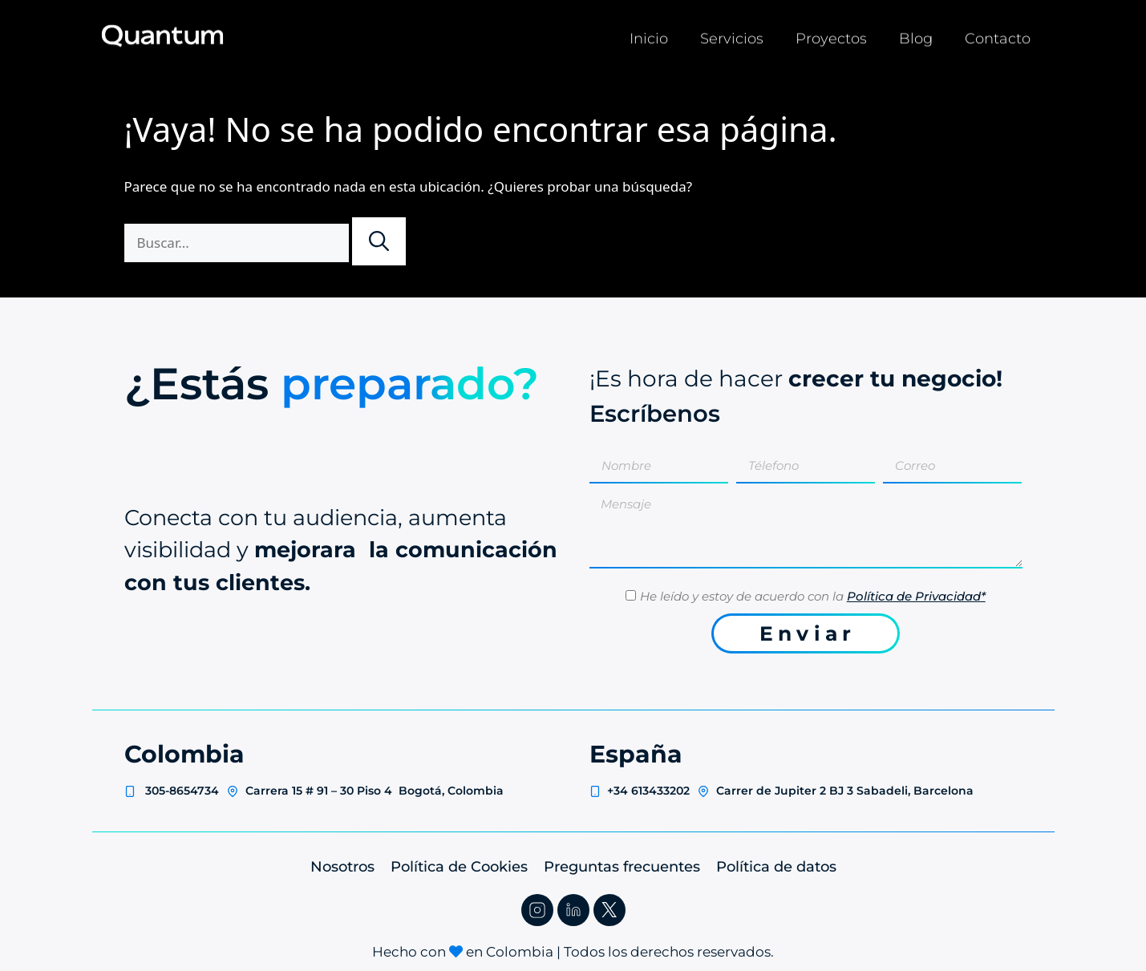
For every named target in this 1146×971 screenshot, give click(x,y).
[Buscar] (379, 241)
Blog (916, 35)
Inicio (649, 35)
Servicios (731, 35)
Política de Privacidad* (916, 596)
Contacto (998, 35)
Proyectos (831, 35)
